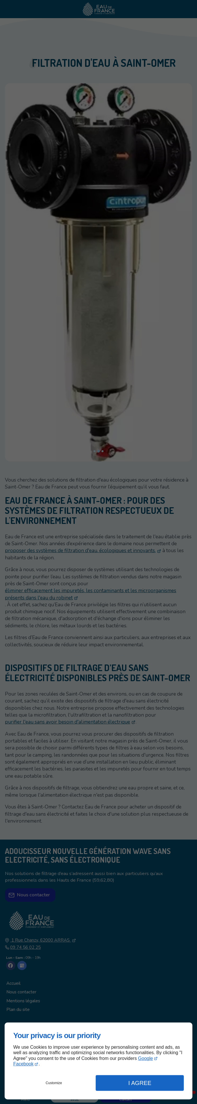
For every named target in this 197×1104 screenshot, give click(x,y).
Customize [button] (54, 1083)
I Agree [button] (139, 1083)
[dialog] (98, 1060)
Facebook (23, 1063)
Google (145, 1058)
